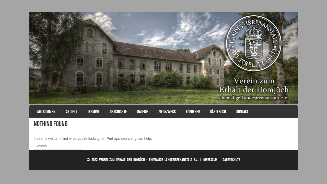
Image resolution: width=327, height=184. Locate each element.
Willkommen (46, 111)
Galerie (142, 111)
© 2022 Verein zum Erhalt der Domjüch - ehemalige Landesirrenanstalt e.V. (142, 159)
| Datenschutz (229, 159)
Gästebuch (218, 111)
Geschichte (118, 111)
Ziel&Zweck (167, 111)
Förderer (193, 111)
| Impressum (208, 159)
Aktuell (71, 111)
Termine (93, 111)
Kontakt (242, 111)
